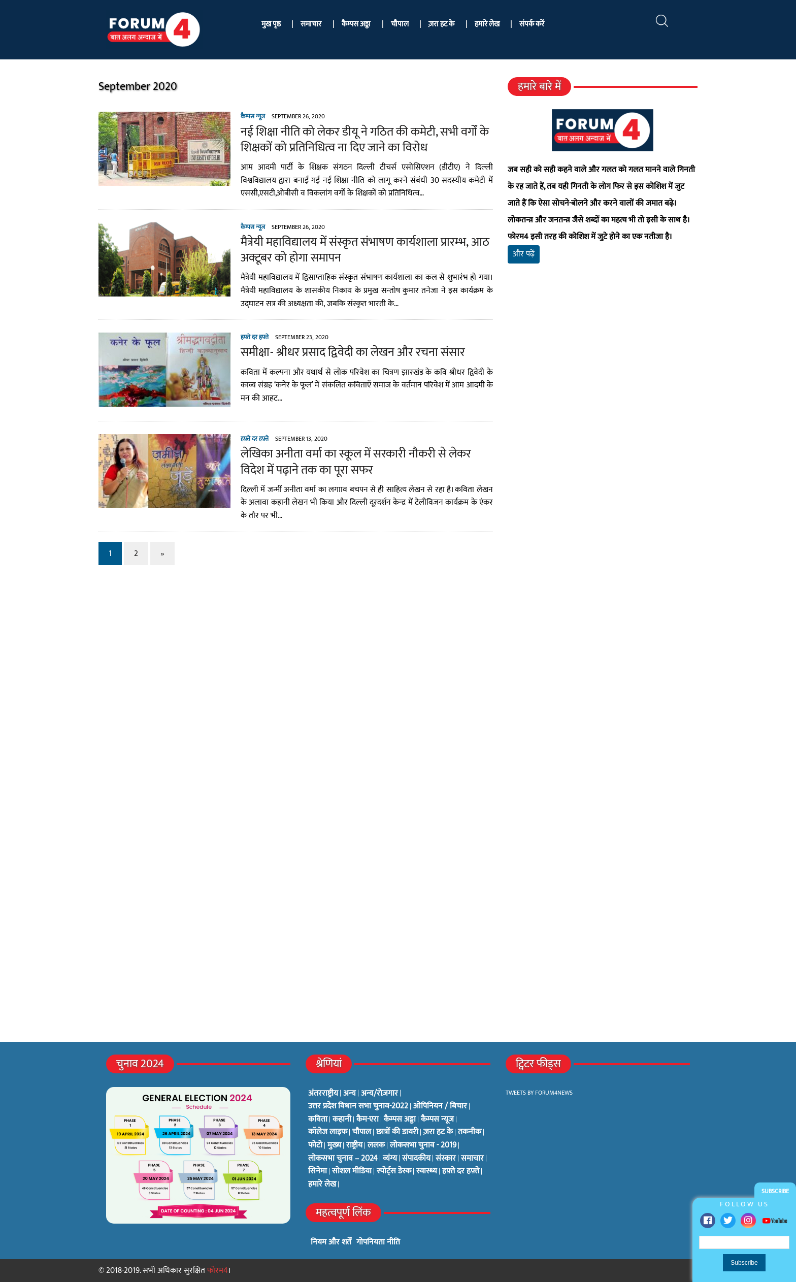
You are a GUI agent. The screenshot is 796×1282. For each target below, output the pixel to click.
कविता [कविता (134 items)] (317, 1119)
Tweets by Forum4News (539, 1093)
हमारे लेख (487, 24)
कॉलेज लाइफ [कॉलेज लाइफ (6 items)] (327, 1132)
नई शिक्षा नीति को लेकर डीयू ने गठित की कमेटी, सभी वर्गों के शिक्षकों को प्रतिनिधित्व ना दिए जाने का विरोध (365, 140)
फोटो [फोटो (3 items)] (315, 1145)
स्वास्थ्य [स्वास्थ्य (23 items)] (426, 1171)
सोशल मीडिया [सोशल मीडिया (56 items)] (352, 1171)
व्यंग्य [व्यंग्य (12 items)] (390, 1158)
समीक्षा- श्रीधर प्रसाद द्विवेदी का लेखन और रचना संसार (353, 352)
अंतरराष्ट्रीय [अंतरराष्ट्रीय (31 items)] (323, 1093)
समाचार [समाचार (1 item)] (472, 1158)
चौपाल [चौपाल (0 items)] (361, 1132)
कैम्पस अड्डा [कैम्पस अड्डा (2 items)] (400, 1119)
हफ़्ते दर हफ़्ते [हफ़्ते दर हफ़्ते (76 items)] (460, 1171)
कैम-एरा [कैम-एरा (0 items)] (367, 1119)
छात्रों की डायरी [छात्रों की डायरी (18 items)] (397, 1132)
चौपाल (400, 24)
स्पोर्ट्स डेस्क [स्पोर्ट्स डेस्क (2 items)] (394, 1171)
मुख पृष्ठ (271, 24)
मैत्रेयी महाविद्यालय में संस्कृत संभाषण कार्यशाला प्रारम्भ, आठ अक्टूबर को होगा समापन (365, 250)
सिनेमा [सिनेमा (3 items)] (317, 1171)
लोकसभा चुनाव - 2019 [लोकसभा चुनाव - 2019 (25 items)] (423, 1145)
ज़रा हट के (441, 24)
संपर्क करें (531, 24)
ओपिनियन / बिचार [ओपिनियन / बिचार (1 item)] (440, 1106)
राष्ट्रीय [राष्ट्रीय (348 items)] (354, 1145)
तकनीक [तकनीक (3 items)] (469, 1132)
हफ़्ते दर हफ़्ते (255, 337)
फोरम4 (217, 1270)
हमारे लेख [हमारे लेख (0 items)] (322, 1184)
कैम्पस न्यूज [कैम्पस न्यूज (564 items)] (437, 1119)
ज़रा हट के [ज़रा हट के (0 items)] (438, 1132)
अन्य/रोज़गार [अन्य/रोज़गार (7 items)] (379, 1093)
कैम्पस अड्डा (356, 24)
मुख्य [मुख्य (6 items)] (334, 1145)
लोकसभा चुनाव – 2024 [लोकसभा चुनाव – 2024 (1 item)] (343, 1158)
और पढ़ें (524, 254)
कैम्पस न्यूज (253, 116)
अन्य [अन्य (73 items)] (349, 1093)
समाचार (311, 24)
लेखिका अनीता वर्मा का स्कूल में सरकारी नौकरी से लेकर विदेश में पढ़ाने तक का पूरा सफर (356, 462)
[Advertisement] (603, 391)
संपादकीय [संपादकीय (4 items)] (416, 1158)
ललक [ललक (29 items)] (376, 1145)
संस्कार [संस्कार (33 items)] (446, 1158)
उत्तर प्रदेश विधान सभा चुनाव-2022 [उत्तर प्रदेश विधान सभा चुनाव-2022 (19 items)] (358, 1106)
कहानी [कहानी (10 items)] (342, 1119)
